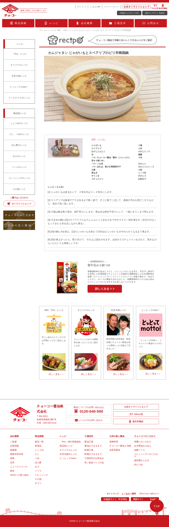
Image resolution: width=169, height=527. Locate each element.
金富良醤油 (114, 450)
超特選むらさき (141, 460)
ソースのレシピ (19, 167)
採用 (12, 458)
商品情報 (18, 23)
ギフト (38, 483)
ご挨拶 (13, 442)
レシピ (51, 23)
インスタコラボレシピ (19, 97)
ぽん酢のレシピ (19, 145)
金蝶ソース (139, 450)
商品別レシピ (66, 446)
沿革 (12, 462)
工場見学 (117, 23)
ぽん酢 (38, 462)
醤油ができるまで (93, 446)
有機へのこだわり (142, 442)
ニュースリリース (18, 467)
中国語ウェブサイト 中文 (129, 13)
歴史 (12, 471)
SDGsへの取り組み (19, 475)
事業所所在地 (16, 454)
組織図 (13, 450)
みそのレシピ (19, 156)
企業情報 (14, 446)
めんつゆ (138, 464)
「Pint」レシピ (19, 54)
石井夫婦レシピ (19, 76)
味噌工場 (88, 450)
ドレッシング (41, 475)
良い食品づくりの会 (94, 462)
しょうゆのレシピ (19, 123)
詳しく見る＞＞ (56, 374)
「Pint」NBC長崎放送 (70, 442)
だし (37, 454)
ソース (38, 471)
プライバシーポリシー (111, 7)
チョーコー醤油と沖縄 (120, 446)
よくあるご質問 (95, 7)
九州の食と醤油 (117, 436)
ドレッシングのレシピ (19, 178)
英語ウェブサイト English (155, 13)
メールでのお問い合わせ (89, 420)
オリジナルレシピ (19, 65)
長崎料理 (113, 442)
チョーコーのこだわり (145, 436)
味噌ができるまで (93, 454)
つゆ (37, 458)
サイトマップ (81, 7)
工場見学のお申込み (94, 458)
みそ (37, 467)
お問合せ (150, 23)
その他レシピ (19, 189)
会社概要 (84, 23)
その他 (38, 479)
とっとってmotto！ (19, 87)
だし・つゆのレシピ (19, 134)
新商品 (38, 446)
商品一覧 (39, 442)
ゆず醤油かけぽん (142, 446)
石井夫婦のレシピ (68, 454)
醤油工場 (88, 442)
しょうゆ (39, 450)
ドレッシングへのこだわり (146, 455)
